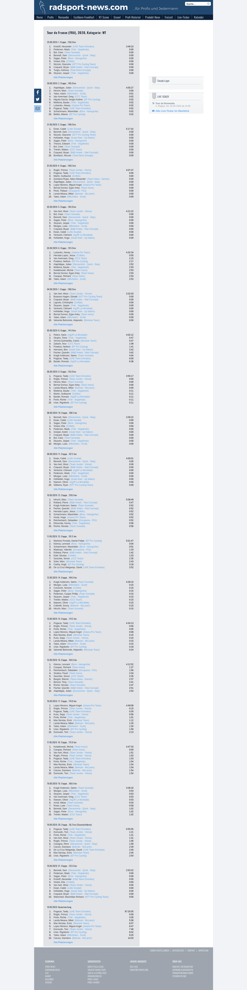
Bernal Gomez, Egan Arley (67, 188)
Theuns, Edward (62, 143)
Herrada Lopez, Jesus (64, 255)
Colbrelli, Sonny (61, 605)
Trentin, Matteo (61, 149)
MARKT (48, 976)
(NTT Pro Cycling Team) (84, 64)
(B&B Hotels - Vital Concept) (84, 67)
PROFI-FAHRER (93, 982)
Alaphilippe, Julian (63, 87)
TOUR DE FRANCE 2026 (97, 969)
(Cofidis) (70, 61)
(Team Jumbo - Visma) (80, 170)
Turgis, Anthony (61, 70)
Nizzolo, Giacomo (62, 64)
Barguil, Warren (61, 679)
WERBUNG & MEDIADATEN (182, 969)
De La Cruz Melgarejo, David (68, 567)
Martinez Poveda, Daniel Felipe (69, 541)
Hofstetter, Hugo (62, 137)
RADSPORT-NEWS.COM (139, 969)
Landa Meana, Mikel (64, 193)
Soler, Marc (59, 561)
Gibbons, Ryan (61, 485)
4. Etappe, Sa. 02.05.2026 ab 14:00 (173, 104)
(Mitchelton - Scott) (76, 93)
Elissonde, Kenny (62, 523)
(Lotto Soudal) (74, 129)
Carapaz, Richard (62, 276)
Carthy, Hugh (60, 564)
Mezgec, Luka (61, 226)
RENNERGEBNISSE (95, 976)
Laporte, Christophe (63, 302)
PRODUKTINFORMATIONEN (182, 972)
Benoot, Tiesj (60, 682)
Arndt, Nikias (60, 802)
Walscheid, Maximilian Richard (69, 897)
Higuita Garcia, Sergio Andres (68, 99)
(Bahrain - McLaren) (84, 193)
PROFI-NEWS (50, 966)
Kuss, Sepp (59, 638)
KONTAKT (191, 950)
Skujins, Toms (60, 338)
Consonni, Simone (63, 588)
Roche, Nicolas (61, 526)
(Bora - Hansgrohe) (77, 58)
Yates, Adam (60, 93)
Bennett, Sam (60, 55)
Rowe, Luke (59, 805)
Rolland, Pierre (61, 502)
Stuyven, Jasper (62, 73)
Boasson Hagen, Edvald (65, 296)
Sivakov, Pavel (61, 673)
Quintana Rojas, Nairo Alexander (70, 179)
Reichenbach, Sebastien (66, 520)
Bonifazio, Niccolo (62, 155)
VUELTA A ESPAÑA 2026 (97, 972)
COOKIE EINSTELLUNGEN (159, 950)
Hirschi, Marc (60, 90)
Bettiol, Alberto (61, 114)
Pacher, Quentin (62, 352)
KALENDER (49, 979)
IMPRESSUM (203, 950)
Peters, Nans (60, 335)
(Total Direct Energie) (80, 70)
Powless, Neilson (62, 261)
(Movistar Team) (92, 320)
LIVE (47, 972)
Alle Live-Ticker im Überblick (172, 111)
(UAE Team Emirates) (83, 46)
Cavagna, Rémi (61, 844)
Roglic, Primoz (61, 170)
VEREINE (48, 982)
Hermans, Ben (61, 349)
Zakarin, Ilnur (60, 343)
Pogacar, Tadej (61, 108)
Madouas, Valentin (63, 549)
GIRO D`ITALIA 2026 (95, 966)
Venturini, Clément (63, 235)
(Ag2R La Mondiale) (83, 235)
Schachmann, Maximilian (66, 111)
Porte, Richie (60, 399)
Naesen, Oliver (61, 482)
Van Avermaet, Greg (64, 96)
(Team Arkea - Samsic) (98, 179)
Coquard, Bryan (61, 67)
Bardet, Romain (61, 361)
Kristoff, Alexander (63, 46)
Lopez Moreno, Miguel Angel (68, 185)
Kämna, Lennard (62, 543)
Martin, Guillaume (62, 176)
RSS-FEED (134, 966)
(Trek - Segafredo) (80, 49)
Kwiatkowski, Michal (63, 270)
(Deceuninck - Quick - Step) (81, 55)
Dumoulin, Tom (61, 732)
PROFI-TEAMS (93, 979)
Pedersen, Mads (62, 49)
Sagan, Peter (60, 58)
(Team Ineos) (87, 188)
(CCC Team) (81, 96)
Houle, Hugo (60, 517)
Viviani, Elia (59, 61)
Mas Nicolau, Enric (63, 635)
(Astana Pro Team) (81, 105)
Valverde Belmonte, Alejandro (68, 320)
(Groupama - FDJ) (77, 191)
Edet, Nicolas (60, 555)
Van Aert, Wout (61, 211)
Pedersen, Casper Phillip (66, 594)
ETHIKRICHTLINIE (179, 976)
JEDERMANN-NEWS (52, 969)
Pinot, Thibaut (60, 191)
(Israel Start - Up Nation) (83, 137)
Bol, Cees (58, 52)
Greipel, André (61, 432)
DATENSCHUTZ (178, 950)
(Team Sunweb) (72, 52)
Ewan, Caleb (60, 129)
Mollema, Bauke (62, 102)
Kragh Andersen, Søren (65, 355)
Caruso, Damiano (62, 770)
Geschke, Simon (62, 558)
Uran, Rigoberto (61, 402)
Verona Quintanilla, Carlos (66, 340)
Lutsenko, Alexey (62, 105)
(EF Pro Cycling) (92, 99)
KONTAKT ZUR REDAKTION (182, 966)
